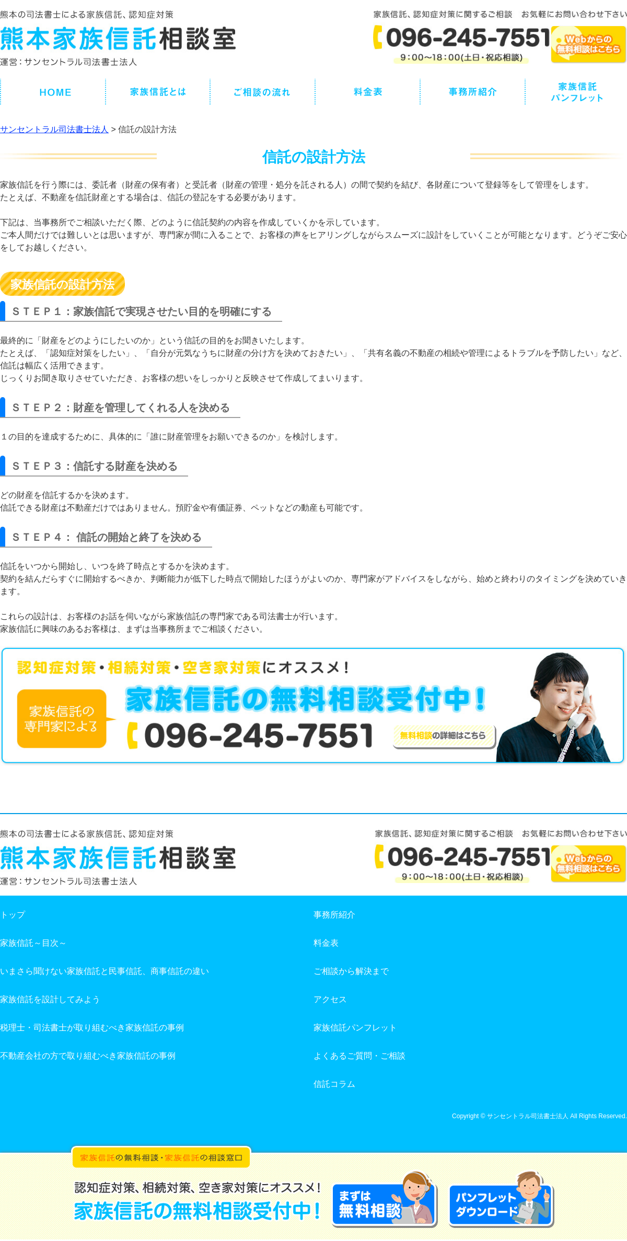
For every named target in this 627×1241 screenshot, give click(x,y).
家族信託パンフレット (355, 1027)
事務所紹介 (334, 914)
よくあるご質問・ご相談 (359, 1055)
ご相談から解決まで (351, 971)
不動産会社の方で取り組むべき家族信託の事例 (88, 1055)
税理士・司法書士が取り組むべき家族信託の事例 (92, 1027)
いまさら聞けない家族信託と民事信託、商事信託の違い (104, 971)
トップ (12, 914)
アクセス (330, 999)
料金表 (326, 942)
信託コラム (334, 1084)
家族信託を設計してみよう (50, 999)
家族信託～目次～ (33, 942)
